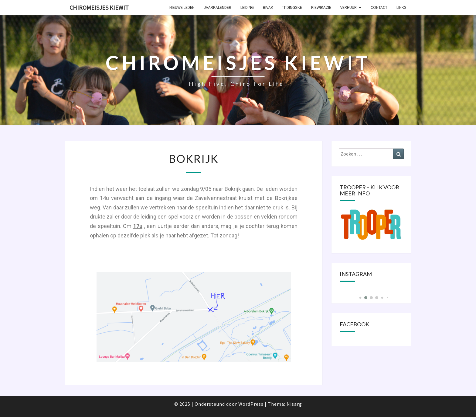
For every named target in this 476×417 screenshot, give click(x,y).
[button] (360, 298)
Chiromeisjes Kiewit (99, 7)
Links (401, 7)
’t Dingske (292, 7)
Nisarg (294, 404)
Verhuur (348, 7)
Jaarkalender (217, 7)
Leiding (247, 7)
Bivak (268, 7)
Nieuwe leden (182, 7)
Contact (379, 7)
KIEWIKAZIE (321, 7)
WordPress (251, 404)
